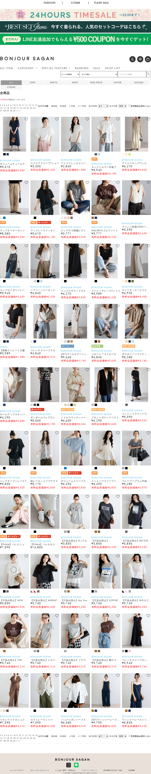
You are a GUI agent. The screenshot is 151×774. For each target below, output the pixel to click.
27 (1, 111)
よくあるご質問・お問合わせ (65, 770)
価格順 (54, 106)
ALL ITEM (6, 68)
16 (1, 108)
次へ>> (17, 111)
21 (18, 108)
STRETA (4, 347)
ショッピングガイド (17, 770)
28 (4, 111)
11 (23, 105)
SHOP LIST (112, 68)
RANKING (82, 68)
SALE (96, 68)
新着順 (63, 106)
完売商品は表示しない (139, 106)
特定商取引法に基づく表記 (113, 770)
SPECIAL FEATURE (54, 68)
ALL (11, 82)
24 (28, 108)
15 (36, 105)
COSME (75, 2)
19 (11, 108)
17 (4, 108)
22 (21, 108)
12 (26, 105)
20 (14, 108)
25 (31, 108)
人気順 (72, 106)
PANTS (53, 82)
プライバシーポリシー (90, 770)
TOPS (32, 82)
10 (19, 105)
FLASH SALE (101, 2)
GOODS (138, 82)
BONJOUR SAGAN (27, 58)
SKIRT (75, 82)
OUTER (117, 82)
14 (33, 105)
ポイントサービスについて (39, 770)
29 (8, 111)
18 (8, 108)
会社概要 (132, 770)
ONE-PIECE (96, 82)
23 (24, 108)
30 (11, 111)
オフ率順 (82, 106)
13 (30, 105)
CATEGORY (26, 68)
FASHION (49, 2)
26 (34, 108)
